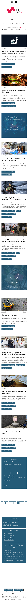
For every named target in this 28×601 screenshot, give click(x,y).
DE (9, 2)
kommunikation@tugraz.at (9, 525)
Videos (24, 29)
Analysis (21, 591)
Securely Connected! (14, 127)
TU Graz (13, 17)
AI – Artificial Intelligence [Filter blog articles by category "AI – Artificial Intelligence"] (9, 213)
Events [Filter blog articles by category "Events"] (18, 252)
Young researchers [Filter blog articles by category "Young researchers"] (7, 329)
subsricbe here (7, 480)
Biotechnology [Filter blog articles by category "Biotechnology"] (20, 365)
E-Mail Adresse (8, 468)
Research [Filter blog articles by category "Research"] (3, 48)
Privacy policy (6, 484)
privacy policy (5, 597)
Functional (15, 591)
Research (11, 23)
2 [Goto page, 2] (9, 502)
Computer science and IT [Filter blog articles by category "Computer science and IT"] (8, 64)
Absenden (14, 473)
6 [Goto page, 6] (20, 502)
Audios (4, 29)
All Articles (4, 23)
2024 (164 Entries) (8, 535)
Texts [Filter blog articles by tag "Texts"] (24, 48)
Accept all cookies (8, 589)
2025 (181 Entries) (8, 533)
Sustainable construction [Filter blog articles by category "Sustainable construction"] (9, 106)
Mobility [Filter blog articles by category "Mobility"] (18, 210)
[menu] (14, 27)
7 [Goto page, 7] (23, 502)
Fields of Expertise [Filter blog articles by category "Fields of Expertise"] (7, 67)
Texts (18, 29)
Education (17, 23)
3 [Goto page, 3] (12, 502)
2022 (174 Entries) (8, 539)
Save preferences (19, 589)
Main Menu (18, 2)
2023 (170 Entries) (8, 537)
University (23, 23)
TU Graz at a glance (9, 560)
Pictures (12, 29)
